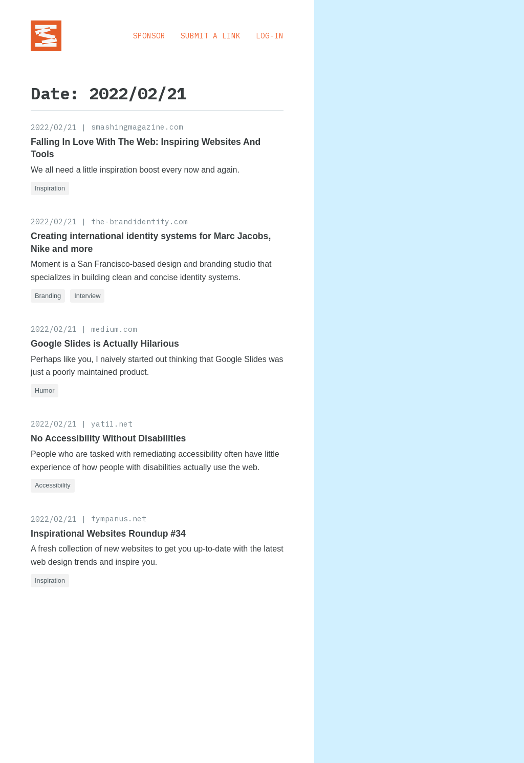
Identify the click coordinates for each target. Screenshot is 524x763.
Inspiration (50, 188)
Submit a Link (211, 35)
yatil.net (112, 424)
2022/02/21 (54, 127)
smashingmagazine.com (137, 127)
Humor (44, 390)
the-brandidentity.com (139, 221)
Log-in (269, 35)
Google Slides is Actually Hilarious (105, 343)
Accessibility (53, 485)
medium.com (114, 329)
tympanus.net (118, 518)
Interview (87, 296)
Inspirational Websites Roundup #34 (108, 533)
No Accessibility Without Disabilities (108, 438)
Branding (48, 296)
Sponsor (149, 35)
